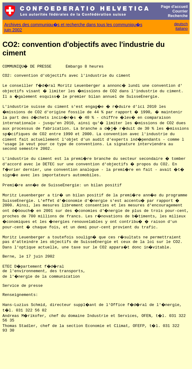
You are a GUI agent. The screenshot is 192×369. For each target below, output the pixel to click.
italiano (181, 28)
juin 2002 (13, 29)
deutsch (181, 24)
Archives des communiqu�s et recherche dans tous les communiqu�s (73, 24)
